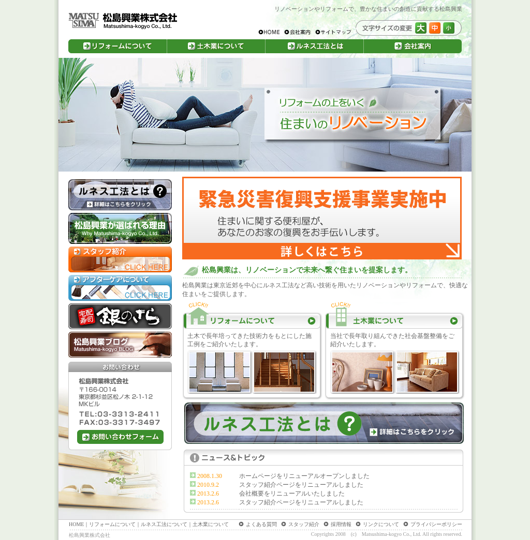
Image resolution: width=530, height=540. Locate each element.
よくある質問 (261, 524)
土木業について (211, 524)
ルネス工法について (164, 524)
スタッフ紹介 (303, 524)
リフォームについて (112, 524)
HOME (76, 524)
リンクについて (381, 524)
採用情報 (341, 524)
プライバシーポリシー (436, 524)
